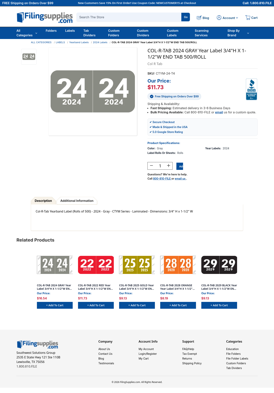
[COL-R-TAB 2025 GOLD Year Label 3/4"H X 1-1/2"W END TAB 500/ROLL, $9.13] (137, 265)
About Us (104, 350)
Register (152, 355)
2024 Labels (100, 42)
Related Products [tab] (35, 240)
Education (232, 350)
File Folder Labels (237, 361)
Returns (187, 361)
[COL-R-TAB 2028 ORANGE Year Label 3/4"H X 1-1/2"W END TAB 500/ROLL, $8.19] (178, 265)
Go (186, 17)
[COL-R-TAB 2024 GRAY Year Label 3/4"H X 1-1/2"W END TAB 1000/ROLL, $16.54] (55, 265)
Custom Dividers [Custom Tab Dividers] (143, 33)
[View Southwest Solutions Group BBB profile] (251, 89)
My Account (146, 350)
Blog (101, 361)
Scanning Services (202, 33)
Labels (70, 31)
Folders (51, 31)
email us (180, 179)
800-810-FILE (162, 179)
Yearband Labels (79, 42)
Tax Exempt (189, 355)
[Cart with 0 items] (251, 18)
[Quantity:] (160, 166)
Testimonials (106, 367)
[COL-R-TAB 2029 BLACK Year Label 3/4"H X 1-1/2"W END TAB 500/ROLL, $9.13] (219, 265)
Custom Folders (113, 33)
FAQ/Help (188, 350)
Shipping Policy (192, 367)
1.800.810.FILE (26, 367)
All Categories (26, 33)
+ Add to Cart (54, 306)
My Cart (144, 361)
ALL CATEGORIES (41, 42)
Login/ (143, 355)
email (219, 112)
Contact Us (105, 355)
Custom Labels (172, 33)
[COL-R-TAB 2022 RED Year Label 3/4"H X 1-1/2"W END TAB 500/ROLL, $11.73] (96, 265)
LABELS (60, 42)
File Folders (233, 355)
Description (43, 201)
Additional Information (76, 201)
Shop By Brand (238, 33)
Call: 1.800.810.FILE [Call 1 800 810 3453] (257, 3)
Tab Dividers (89, 33)
